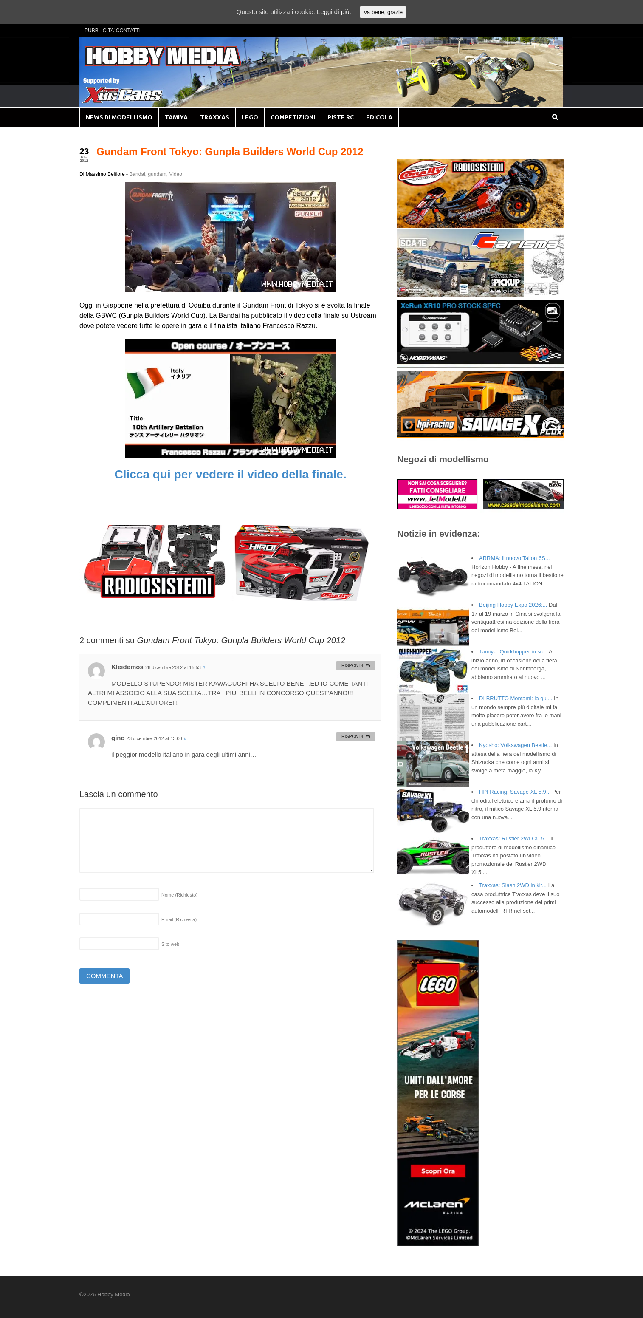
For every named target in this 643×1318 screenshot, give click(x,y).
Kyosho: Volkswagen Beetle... (515, 745)
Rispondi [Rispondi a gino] (352, 736)
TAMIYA (176, 117)
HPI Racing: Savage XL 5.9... (515, 792)
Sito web (170, 944)
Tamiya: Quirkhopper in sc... (513, 651)
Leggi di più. (334, 11)
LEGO (250, 117)
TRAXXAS (214, 117)
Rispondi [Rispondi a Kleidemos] (352, 665)
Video (175, 174)
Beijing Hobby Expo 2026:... (513, 605)
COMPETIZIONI (293, 117)
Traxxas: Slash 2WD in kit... (513, 885)
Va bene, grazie (383, 12)
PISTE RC (340, 117)
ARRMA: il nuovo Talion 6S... (514, 558)
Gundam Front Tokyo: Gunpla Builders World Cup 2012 (230, 151)
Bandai (137, 174)
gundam (157, 174)
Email (179, 919)
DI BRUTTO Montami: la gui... (515, 698)
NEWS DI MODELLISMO (119, 117)
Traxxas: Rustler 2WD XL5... (514, 838)
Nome (179, 894)
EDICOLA (379, 117)
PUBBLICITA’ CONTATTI (113, 31)
